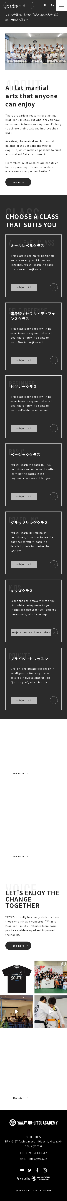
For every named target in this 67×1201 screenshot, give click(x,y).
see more (18, 181)
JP (45, 5)
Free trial (19, 5)
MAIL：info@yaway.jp (34, 1159)
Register (18, 1097)
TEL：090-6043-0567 (33, 1153)
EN (51, 5)
